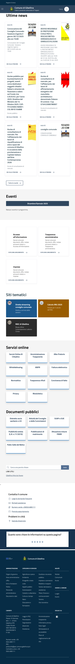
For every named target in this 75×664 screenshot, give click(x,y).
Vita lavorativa (43, 602)
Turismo (41, 599)
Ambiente (25, 577)
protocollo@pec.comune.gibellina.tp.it (18, 646)
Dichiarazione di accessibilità (44, 630)
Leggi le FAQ (26, 616)
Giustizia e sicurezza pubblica (45, 576)
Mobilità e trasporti (45, 583)
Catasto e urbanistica (29, 593)
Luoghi (57, 593)
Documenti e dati (11, 596)
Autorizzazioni (26, 590)
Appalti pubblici (27, 587)
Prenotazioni (26, 619)
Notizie (57, 574)
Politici (8, 587)
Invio (65, 467)
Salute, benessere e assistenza (45, 588)
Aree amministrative (12, 577)
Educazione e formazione (26, 604)
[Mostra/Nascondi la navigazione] (2, 9)
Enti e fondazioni (11, 583)
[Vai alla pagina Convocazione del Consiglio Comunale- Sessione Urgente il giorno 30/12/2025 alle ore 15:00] (13, 63)
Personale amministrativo (11, 591)
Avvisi (57, 580)
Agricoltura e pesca (28, 574)
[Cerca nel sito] (66, 9)
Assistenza (25, 629)
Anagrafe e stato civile (27, 582)
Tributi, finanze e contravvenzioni (44, 594)
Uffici (7, 580)
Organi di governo (11, 574)
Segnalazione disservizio (26, 624)
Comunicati (58, 577)
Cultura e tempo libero (27, 597)
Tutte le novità (14, 183)
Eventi (57, 597)
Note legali (42, 626)
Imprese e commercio (45, 580)
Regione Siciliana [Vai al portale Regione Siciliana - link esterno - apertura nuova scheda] (11, 3)
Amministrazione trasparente (44, 618)
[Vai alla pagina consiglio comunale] (46, 171)
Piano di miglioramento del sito (44, 638)
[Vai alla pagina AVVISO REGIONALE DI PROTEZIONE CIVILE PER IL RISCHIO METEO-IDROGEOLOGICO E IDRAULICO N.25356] (46, 63)
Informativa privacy (45, 622)
